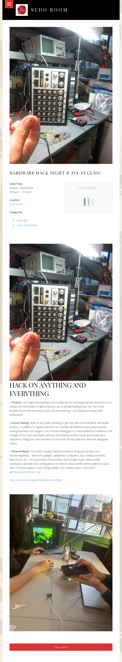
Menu (9, 4)
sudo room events (27, 225)
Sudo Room (49, 9)
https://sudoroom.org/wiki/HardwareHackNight (36, 480)
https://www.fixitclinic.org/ (26, 472)
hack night (22, 220)
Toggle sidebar (61, 647)
